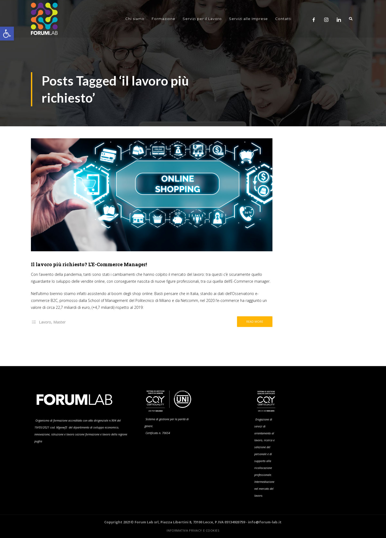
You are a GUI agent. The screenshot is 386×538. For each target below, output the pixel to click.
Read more (254, 321)
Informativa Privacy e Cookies (193, 530)
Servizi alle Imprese (248, 19)
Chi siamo (134, 19)
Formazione (163, 19)
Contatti (283, 19)
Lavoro (45, 322)
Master (59, 322)
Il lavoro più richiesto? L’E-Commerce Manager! (89, 264)
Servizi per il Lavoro (202, 19)
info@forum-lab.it (265, 522)
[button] (7, 34)
